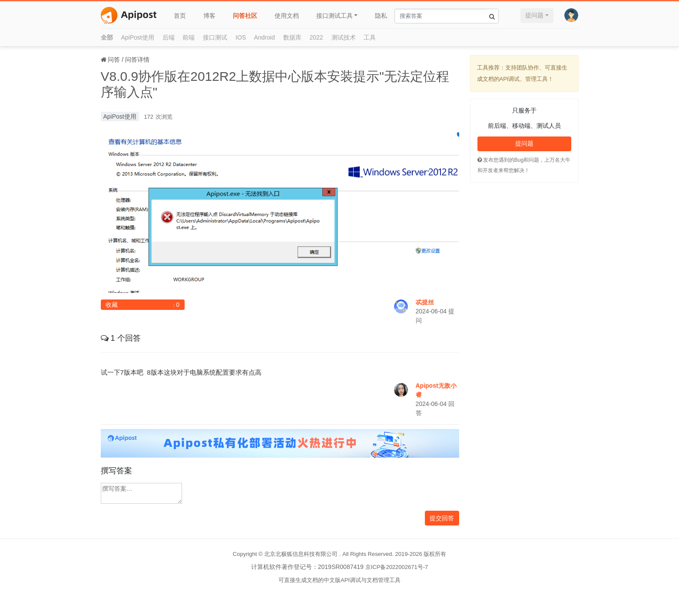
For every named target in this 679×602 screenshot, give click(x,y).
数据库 (292, 37)
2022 (316, 37)
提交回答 (442, 518)
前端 (188, 37)
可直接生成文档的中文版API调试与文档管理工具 (339, 580)
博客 (209, 15)
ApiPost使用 (137, 37)
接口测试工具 (334, 15)
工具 (370, 37)
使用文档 (287, 15)
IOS (240, 37)
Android (264, 37)
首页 (180, 15)
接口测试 (215, 37)
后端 (168, 37)
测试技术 (343, 37)
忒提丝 (425, 302)
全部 (107, 37)
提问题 (534, 15)
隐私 (381, 15)
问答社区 (245, 15)
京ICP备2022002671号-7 (396, 567)
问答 (114, 59)
